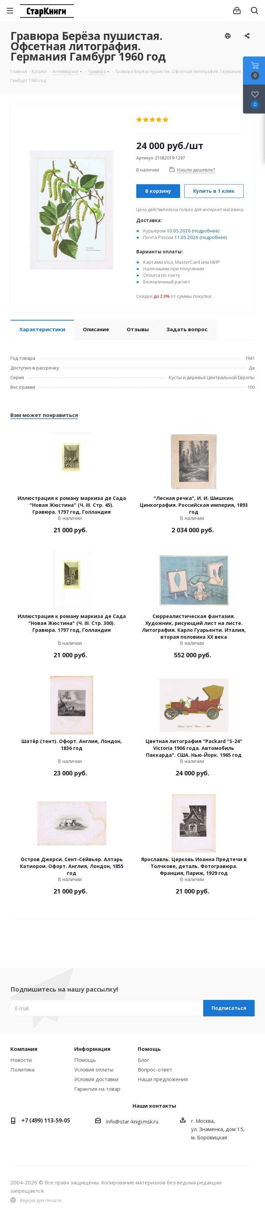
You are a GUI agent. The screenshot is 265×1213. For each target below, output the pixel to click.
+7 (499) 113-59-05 (45, 1120)
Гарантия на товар (97, 1088)
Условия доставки (96, 1079)
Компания (23, 1048)
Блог (143, 1059)
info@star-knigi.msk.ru (132, 1121)
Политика (22, 1069)
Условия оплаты (94, 1069)
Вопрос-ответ (155, 1069)
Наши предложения (163, 1079)
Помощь (85, 1059)
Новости (21, 1059)
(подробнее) (205, 231)
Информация (92, 1048)
